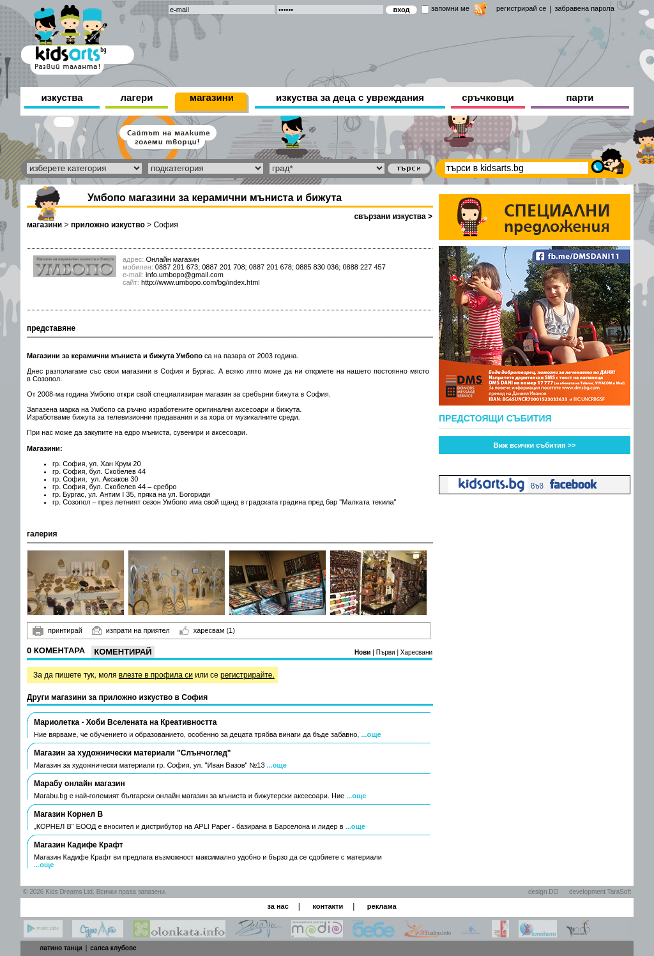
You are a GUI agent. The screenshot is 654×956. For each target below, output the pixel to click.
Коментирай (122, 651)
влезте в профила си (156, 675)
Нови (363, 652)
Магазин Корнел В (68, 814)
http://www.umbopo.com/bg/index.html (200, 282)
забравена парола (584, 8)
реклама (382, 906)
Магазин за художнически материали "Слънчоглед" (132, 752)
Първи (386, 652)
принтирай (57, 631)
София (165, 224)
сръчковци (487, 97)
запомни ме (450, 8)
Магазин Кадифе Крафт (78, 844)
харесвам (207, 630)
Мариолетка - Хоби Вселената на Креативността (125, 722)
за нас (277, 906)
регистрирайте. (247, 675)
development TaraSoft (600, 891)
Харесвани (416, 652)
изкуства (61, 97)
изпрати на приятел (131, 630)
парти (580, 97)
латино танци (61, 948)
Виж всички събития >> (535, 445)
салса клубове (113, 948)
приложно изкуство (108, 224)
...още (371, 734)
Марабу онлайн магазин (79, 783)
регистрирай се (521, 8)
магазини (212, 97)
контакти (327, 906)
